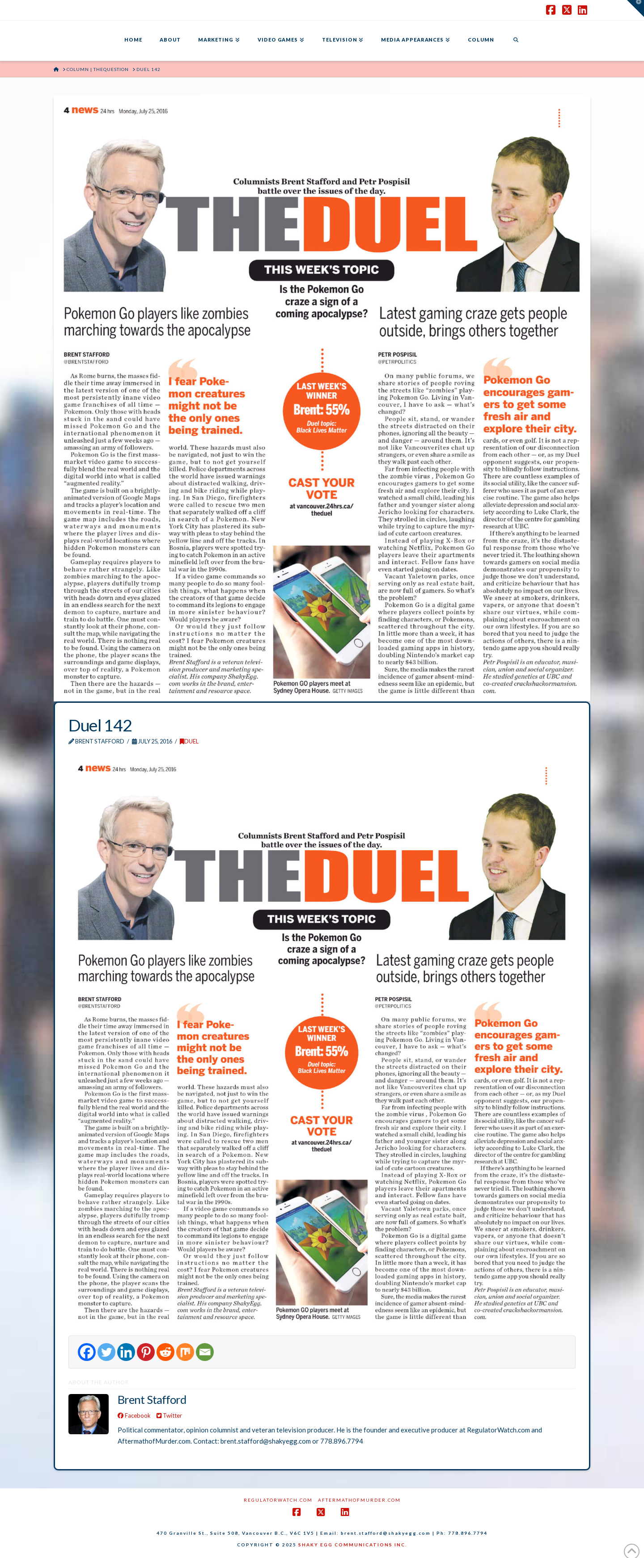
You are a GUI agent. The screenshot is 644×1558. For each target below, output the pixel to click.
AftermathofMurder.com (359, 1500)
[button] (635, 8)
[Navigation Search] (516, 41)
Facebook (134, 1415)
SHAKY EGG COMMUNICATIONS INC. (352, 1544)
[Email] (205, 1352)
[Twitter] (106, 1352)
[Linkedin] (126, 1352)
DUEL (189, 741)
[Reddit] (165, 1352)
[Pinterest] (146, 1352)
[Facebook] (87, 1352)
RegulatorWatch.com (278, 1500)
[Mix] (185, 1352)
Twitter (169, 1415)
